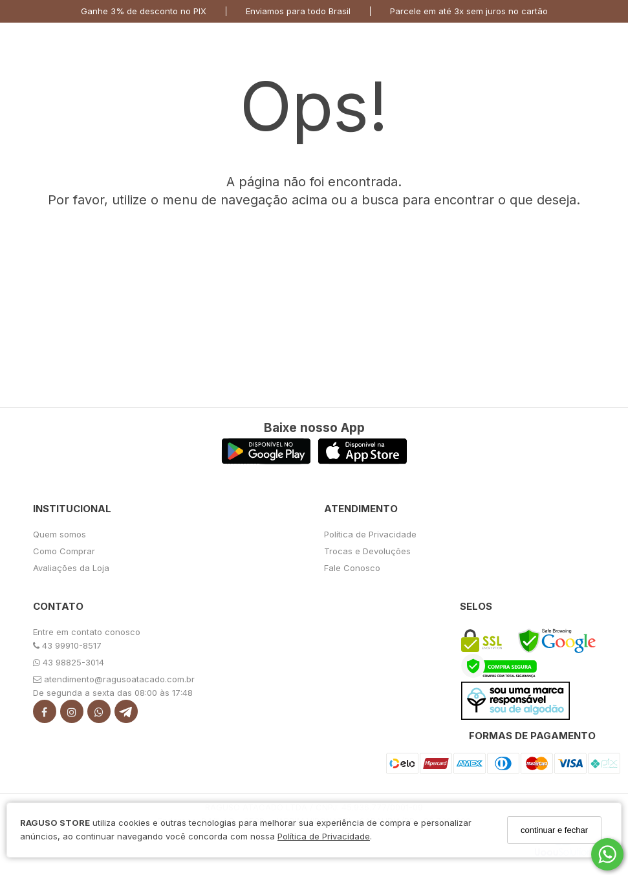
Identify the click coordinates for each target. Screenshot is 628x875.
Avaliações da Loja (71, 568)
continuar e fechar (554, 830)
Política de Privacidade (323, 836)
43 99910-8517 (67, 645)
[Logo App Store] (362, 460)
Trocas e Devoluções (367, 551)
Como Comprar (64, 551)
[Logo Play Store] (266, 460)
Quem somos (59, 534)
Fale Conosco (352, 568)
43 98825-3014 (68, 662)
